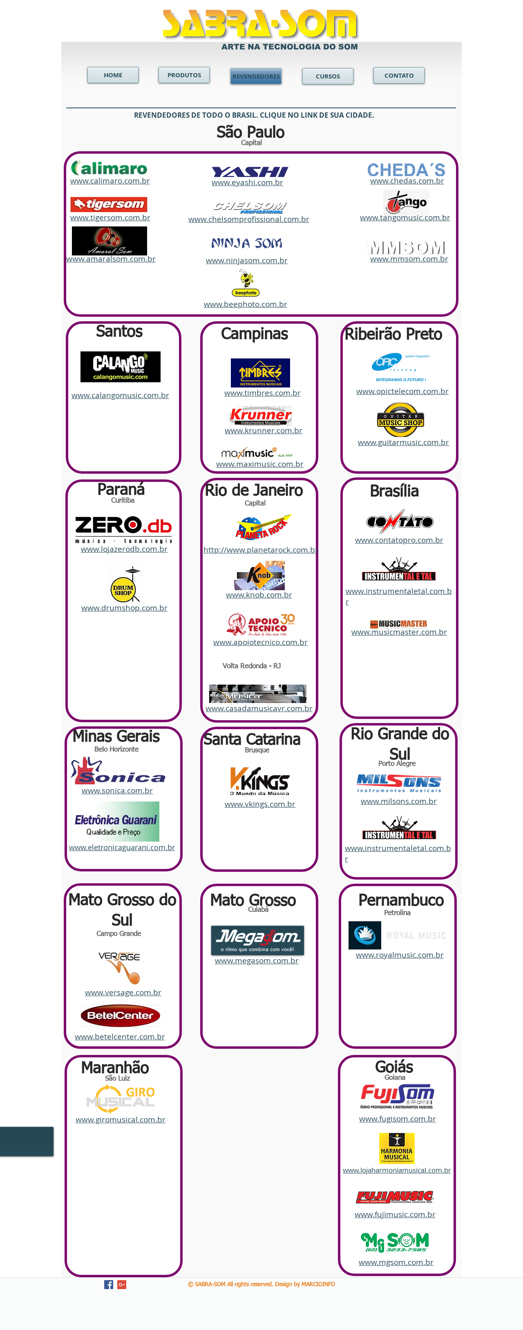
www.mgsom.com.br (396, 1262)
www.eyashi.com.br (247, 182)
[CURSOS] (327, 76)
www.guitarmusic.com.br (403, 442)
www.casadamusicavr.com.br (259, 708)
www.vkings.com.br (260, 804)
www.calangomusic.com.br (120, 395)
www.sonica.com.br (117, 790)
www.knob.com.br (259, 594)
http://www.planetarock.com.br (260, 549)
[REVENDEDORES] (256, 76)
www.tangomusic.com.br (405, 217)
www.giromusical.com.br (120, 1119)
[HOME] (113, 75)
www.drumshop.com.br (124, 607)
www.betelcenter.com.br (120, 1036)
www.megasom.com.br (257, 960)
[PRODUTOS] (184, 75)
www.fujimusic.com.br (395, 1214)
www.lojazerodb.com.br (124, 549)
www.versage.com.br (123, 992)
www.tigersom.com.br (110, 217)
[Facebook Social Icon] (108, 1284)
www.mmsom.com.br (409, 258)
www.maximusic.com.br (260, 464)
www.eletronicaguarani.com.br (122, 847)
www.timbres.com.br (262, 392)
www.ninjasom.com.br (247, 260)
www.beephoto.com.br (245, 304)
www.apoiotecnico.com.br (260, 642)
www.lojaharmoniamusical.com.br (397, 1170)
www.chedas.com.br (407, 180)
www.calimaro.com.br (110, 180)
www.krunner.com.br (263, 430)
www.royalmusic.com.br (400, 954)
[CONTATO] (399, 75)
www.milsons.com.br (399, 801)
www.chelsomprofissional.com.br (248, 219)
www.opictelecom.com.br (402, 391)
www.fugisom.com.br (397, 1118)
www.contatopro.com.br (399, 540)
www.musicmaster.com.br (399, 632)
